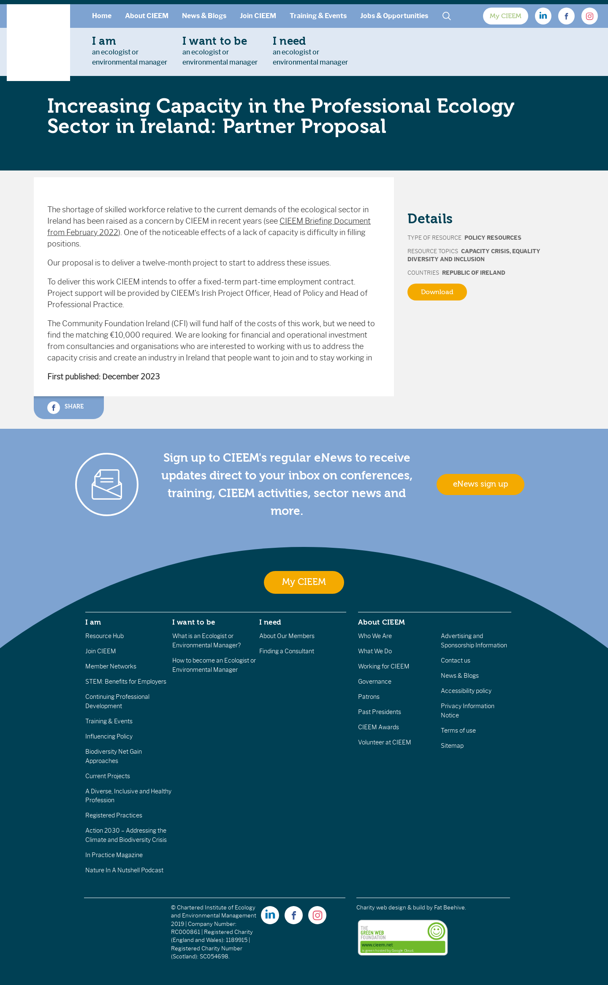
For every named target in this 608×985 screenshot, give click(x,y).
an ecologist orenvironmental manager (129, 50)
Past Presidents (379, 712)
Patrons (369, 697)
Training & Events (318, 16)
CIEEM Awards (378, 727)
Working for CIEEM (384, 666)
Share (65, 407)
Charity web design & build (390, 907)
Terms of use (458, 730)
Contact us (455, 660)
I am (93, 622)
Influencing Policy (109, 736)
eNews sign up (480, 484)
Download (437, 292)
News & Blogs (204, 16)
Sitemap (452, 746)
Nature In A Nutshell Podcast (124, 870)
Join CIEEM (258, 16)
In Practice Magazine (114, 855)
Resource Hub (104, 636)
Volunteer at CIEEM (384, 742)
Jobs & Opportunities (394, 16)
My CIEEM (505, 16)
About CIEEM (146, 16)
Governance (374, 681)
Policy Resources (492, 238)
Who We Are (375, 636)
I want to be (193, 622)
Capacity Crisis (485, 251)
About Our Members (287, 636)
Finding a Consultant (286, 651)
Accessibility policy (466, 691)
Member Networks (110, 666)
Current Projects (107, 776)
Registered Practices (113, 815)
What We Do (375, 651)
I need (270, 622)
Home (101, 16)
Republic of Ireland (473, 273)
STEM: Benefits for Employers (125, 681)
